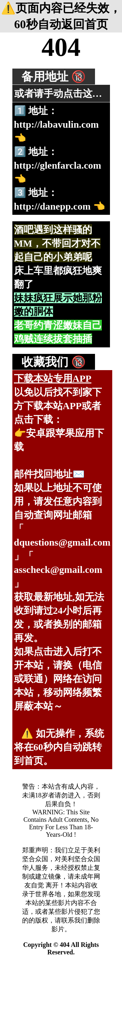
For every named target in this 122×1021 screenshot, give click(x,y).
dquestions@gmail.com (62, 542)
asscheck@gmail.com (58, 569)
